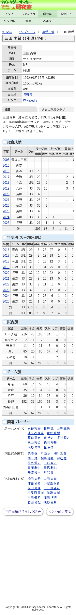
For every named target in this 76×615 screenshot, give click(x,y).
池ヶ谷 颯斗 (36, 433)
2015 (6, 165)
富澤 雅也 (34, 467)
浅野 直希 (50, 502)
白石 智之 (50, 462)
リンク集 (9, 21)
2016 (6, 171)
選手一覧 (48, 32)
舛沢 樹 (49, 472)
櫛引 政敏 (60, 453)
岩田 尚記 (34, 502)
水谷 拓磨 (34, 428)
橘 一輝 (32, 458)
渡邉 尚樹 (53, 492)
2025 (6, 222)
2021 (6, 199)
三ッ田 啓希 (52, 488)
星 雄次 (45, 453)
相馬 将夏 (47, 458)
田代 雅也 (50, 467)
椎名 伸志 (34, 462)
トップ (9, 13)
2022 (6, 205)
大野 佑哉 (34, 447)
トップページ (27, 32)
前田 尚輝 (34, 488)
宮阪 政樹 (53, 433)
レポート (66, 13)
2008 (6, 159)
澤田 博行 (50, 497)
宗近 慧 (62, 458)
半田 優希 (34, 497)
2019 (6, 188)
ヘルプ (47, 21)
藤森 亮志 (34, 437)
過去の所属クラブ (53, 109)
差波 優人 (34, 472)
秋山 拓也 (34, 442)
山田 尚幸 (50, 478)
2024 (6, 217)
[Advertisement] (38, 563)
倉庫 (28, 21)
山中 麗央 (63, 428)
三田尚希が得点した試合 (23, 511)
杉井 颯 (49, 428)
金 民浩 (49, 447)
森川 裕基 (50, 442)
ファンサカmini (28, 13)
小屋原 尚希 (52, 483)
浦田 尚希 (34, 483)
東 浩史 (49, 437)
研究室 (47, 13)
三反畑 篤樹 (36, 492)
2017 (6, 176)
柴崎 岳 (32, 453)
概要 (8, 109)
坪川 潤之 (63, 437)
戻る (9, 32)
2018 (6, 182)
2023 (6, 211)
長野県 (27, 94)
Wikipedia (30, 100)
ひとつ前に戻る (59, 511)
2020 (6, 194)
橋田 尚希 (34, 478)
